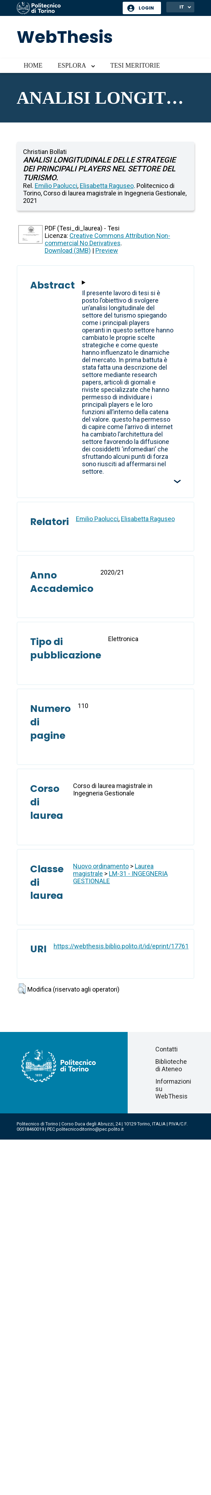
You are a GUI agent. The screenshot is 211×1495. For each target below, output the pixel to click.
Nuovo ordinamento (101, 866)
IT (181, 7)
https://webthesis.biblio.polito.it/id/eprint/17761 (121, 946)
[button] (22, 988)
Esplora (72, 65)
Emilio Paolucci (56, 185)
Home (33, 65)
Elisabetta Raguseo (107, 185)
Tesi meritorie (135, 65)
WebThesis (65, 37)
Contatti (166, 1049)
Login (146, 8)
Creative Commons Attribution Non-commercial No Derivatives (107, 239)
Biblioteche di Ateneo (171, 1065)
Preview (106, 250)
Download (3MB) (68, 250)
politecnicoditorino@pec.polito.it (90, 1129)
